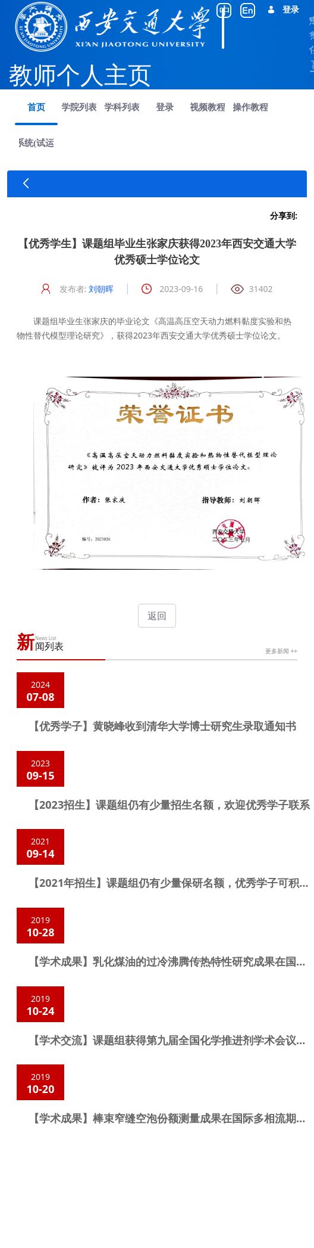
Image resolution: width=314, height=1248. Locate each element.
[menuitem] (36, 107)
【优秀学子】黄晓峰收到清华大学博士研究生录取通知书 (162, 726)
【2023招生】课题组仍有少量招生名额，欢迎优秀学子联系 (169, 804)
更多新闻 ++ (281, 651)
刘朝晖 (101, 288)
